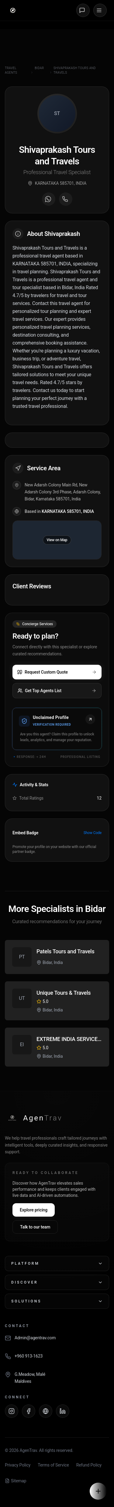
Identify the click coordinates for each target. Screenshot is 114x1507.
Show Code (93, 833)
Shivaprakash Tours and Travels (75, 70)
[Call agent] (65, 199)
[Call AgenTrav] (57, 1359)
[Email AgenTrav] (57, 1341)
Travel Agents (11, 70)
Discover (57, 1282)
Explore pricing (33, 1209)
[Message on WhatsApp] (48, 199)
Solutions (57, 1301)
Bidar (39, 68)
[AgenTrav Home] (33, 1118)
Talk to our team (35, 1227)
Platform (57, 1263)
